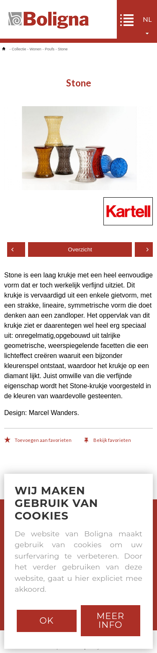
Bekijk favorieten (107, 440)
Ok (46, 620)
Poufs (49, 49)
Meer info (110, 620)
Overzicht (80, 249)
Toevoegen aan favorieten (38, 440)
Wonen (35, 49)
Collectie (19, 49)
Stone (63, 49)
